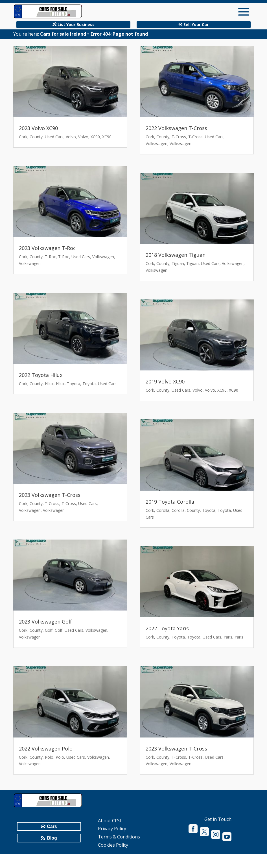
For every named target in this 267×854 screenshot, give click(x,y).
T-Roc (50, 256)
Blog (52, 838)
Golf (48, 630)
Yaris (228, 637)
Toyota (73, 383)
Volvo (71, 136)
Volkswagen (103, 256)
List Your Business (76, 24)
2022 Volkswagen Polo (46, 748)
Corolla (162, 510)
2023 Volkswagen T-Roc (47, 248)
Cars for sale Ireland (63, 34)
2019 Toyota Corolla (170, 501)
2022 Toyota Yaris (167, 628)
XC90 (95, 136)
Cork (23, 136)
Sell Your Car (196, 24)
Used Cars (54, 136)
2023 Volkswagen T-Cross (49, 494)
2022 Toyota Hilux (40, 375)
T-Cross (52, 503)
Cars (52, 826)
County (36, 136)
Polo (49, 757)
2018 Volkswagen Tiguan (175, 254)
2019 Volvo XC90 (165, 381)
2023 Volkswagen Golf (45, 621)
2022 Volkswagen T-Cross (176, 128)
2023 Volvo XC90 (38, 128)
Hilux (49, 383)
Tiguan (178, 263)
